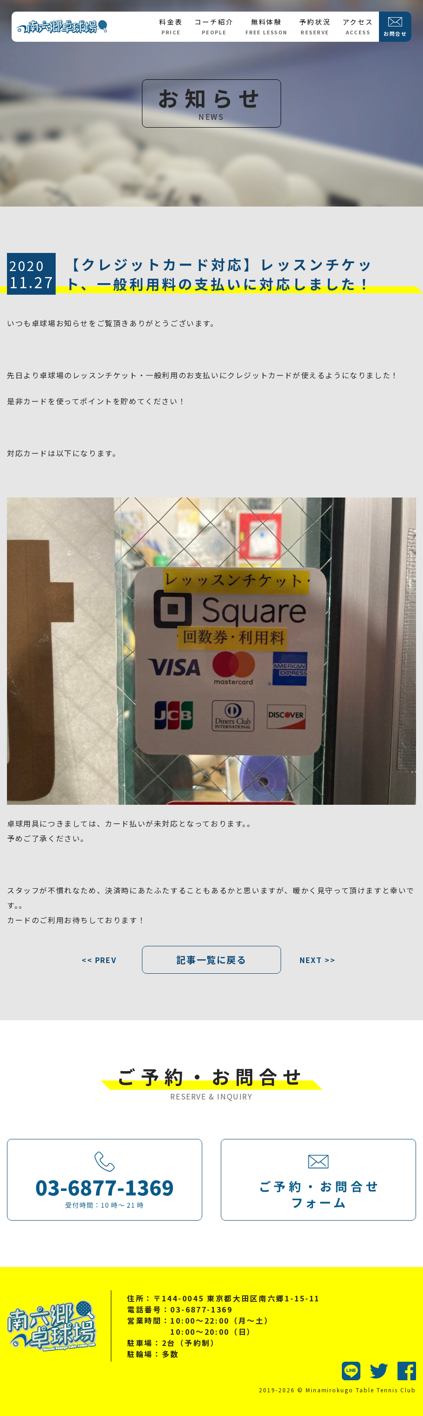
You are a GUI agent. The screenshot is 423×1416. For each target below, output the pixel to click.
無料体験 (266, 26)
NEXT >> (317, 959)
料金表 (171, 26)
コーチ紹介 (213, 26)
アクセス (357, 26)
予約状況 (314, 26)
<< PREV (99, 959)
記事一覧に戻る (211, 959)
